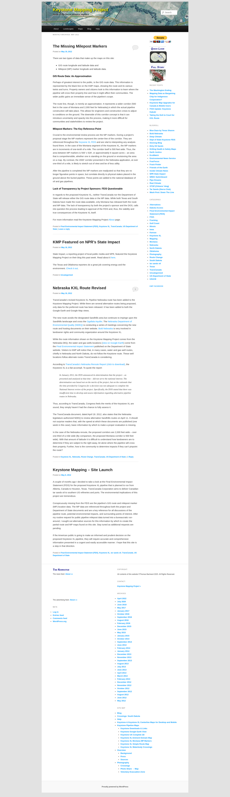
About (56, 29)
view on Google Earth (113, 343)
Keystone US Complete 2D (132, 735)
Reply (130, 457)
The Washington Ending (160, 90)
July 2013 (121, 667)
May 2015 (121, 632)
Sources (124, 759)
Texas (152, 266)
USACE (153, 279)
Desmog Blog (156, 143)
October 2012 (123, 688)
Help (98, 29)
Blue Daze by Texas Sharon (162, 130)
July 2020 (121, 601)
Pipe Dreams (155, 180)
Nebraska (76, 457)
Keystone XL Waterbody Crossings (136, 747)
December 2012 (124, 682)
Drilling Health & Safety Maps (163, 149)
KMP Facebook (156, 286)
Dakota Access (156, 208)
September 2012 (124, 691)
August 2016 (122, 620)
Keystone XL (104, 226)
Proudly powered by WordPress (115, 787)
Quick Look (157, 48)
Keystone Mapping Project (80, 9)
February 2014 (123, 648)
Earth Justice (156, 152)
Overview (121, 750)
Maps (80, 29)
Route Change (87, 457)
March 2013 (122, 676)
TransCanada (116, 226)
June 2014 (121, 645)
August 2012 (122, 694)
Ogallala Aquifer (94, 321)
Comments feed (60, 618)
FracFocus (154, 161)
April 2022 (121, 598)
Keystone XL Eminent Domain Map (136, 738)
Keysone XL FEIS (87, 142)
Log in (56, 612)
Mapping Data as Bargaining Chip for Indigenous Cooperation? (162, 96)
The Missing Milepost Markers (80, 46)
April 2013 (121, 673)
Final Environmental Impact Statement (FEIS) (79, 226)
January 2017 (123, 611)
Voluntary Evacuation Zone (133, 772)
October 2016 (123, 614)
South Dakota (156, 260)
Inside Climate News (159, 171)
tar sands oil (116, 553)
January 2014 (123, 651)
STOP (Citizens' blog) (159, 186)
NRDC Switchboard (158, 177)
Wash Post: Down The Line (162, 192)
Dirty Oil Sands (156, 146)
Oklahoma (154, 251)
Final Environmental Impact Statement (75, 346)
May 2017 (121, 608)
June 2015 (121, 629)
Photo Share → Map (130, 769)
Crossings (125, 766)
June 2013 (121, 670)
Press (123, 756)
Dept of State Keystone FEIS (162, 140)
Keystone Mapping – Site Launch (83, 470)
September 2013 (124, 660)
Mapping (153, 239)
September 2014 (124, 642)
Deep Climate (156, 137)
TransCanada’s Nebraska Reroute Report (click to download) (95, 364)
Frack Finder (155, 164)
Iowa (152, 229)
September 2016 (124, 617)
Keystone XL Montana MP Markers (136, 741)
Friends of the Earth (159, 167)
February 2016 (123, 623)
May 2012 (121, 701)
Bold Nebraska (105, 328)
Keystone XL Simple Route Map (135, 744)
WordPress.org (59, 621)
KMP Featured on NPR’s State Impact (86, 242)
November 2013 (124, 657)
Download (158, 71)
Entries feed (58, 615)
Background (126, 753)
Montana (153, 242)
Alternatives (155, 205)
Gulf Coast (154, 223)
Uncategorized (67, 275)
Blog (89, 29)
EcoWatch (154, 155)
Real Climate (155, 183)
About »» (69, 574)
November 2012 (124, 685)
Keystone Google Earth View (134, 732)
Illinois (153, 226)
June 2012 (121, 698)
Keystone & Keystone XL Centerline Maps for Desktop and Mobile (147, 722)
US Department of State (116, 457)
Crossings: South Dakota (128, 716)
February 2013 (123, 679)
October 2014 (123, 639)
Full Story (157, 67)
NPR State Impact (157, 174)
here (113, 257)
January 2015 (123, 636)
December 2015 (124, 626)
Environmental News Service (163, 158)
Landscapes (68, 29)
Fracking (154, 220)
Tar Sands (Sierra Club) (160, 189)
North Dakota (156, 248)
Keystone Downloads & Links (134, 728)
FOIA (152, 217)
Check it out (72, 268)
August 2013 (122, 664)
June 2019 (121, 605)
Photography (155, 254)
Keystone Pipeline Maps (128, 725)
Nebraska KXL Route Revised (79, 288)
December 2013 (124, 654)
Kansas (153, 232)
